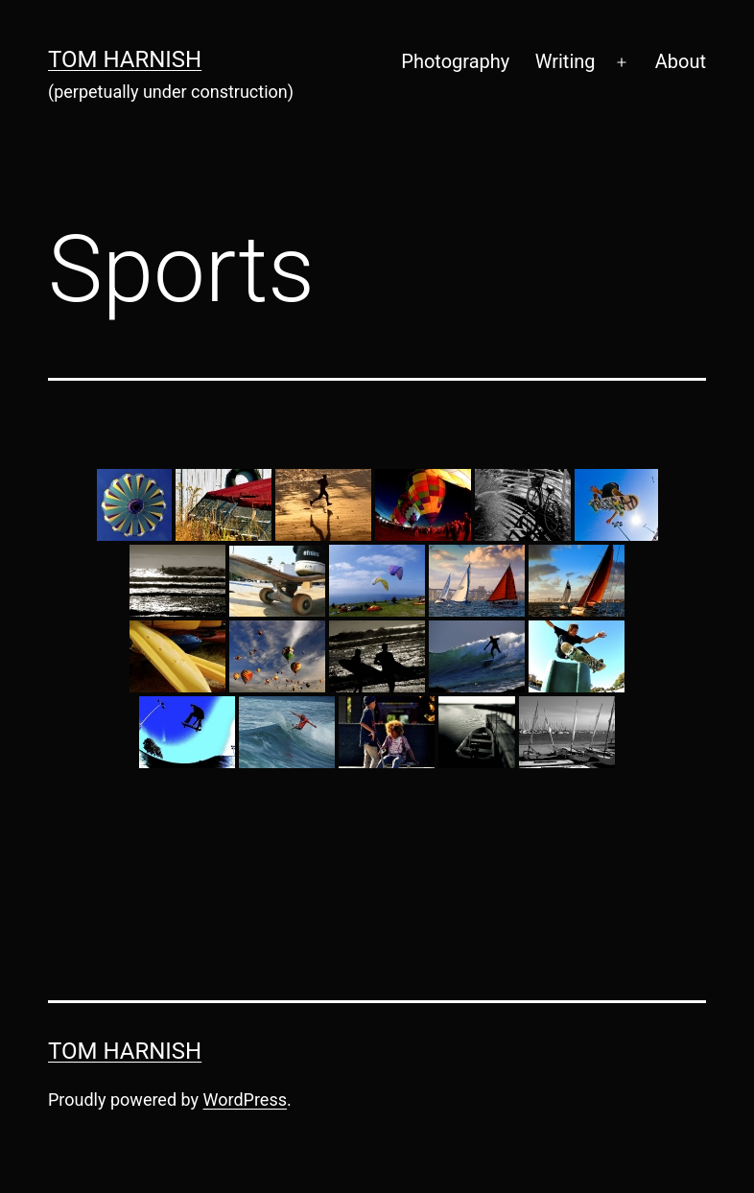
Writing (565, 61)
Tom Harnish (124, 59)
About (680, 61)
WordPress (245, 1099)
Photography (455, 61)
